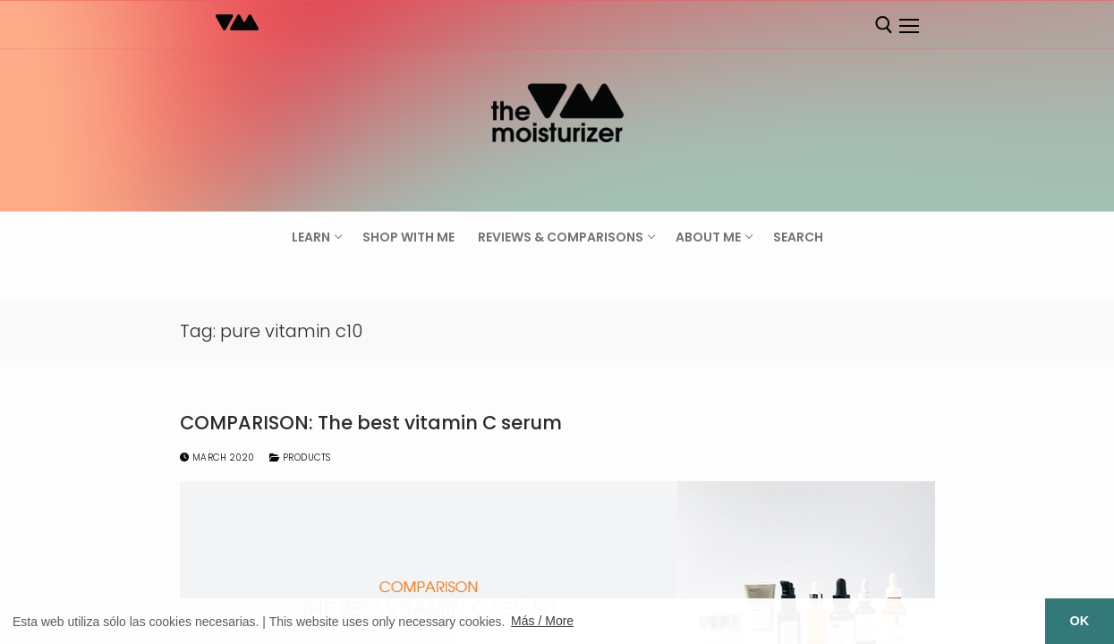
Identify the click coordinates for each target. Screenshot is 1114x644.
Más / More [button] (542, 621)
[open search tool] (884, 25)
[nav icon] (909, 26)
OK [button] (1080, 621)
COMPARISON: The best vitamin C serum (371, 423)
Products (300, 457)
